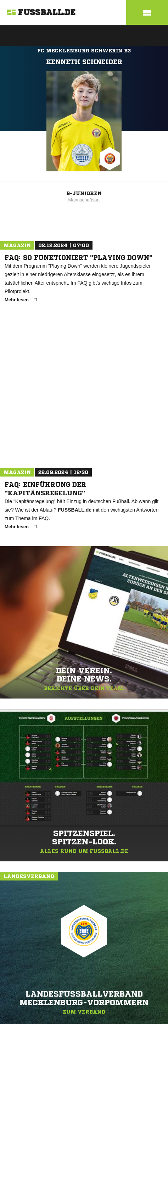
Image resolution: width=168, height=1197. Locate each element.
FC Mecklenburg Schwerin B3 (84, 50)
